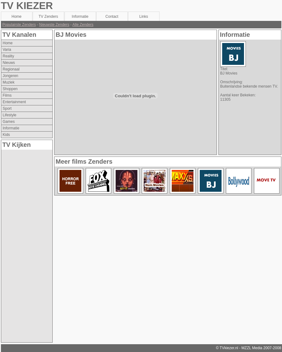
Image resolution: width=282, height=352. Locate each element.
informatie (11, 128)
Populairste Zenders (19, 24)
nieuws (9, 62)
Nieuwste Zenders (54, 24)
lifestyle (10, 115)
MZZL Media (251, 348)
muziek (9, 82)
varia (7, 49)
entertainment (14, 102)
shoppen (10, 89)
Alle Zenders (82, 24)
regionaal (11, 69)
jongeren (10, 76)
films (7, 95)
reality (8, 56)
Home (8, 43)
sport (7, 108)
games (9, 121)
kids (6, 135)
